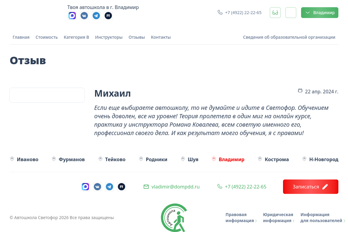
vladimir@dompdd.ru (176, 186)
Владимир (320, 13)
